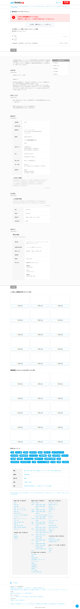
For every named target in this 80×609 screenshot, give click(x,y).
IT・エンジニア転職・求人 (15, 596)
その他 (50, 532)
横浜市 (37, 516)
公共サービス (17, 529)
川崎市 (41, 516)
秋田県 (37, 506)
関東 (50, 455)
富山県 (37, 522)
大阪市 (41, 532)
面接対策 (33, 589)
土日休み (50, 548)
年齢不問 (26, 452)
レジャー (50, 515)
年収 (21, 589)
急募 (32, 556)
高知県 (37, 541)
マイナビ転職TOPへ (15, 582)
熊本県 (37, 545)
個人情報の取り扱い (19, 603)
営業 (20, 6)
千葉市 (42, 515)
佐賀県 (41, 543)
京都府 (41, 529)
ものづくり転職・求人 (25, 596)
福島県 (44, 506)
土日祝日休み (65, 461)
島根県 (41, 534)
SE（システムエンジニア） (58, 452)
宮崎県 (44, 545)
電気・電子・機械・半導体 (19, 522)
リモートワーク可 (44, 485)
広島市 (41, 538)
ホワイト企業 (18, 452)
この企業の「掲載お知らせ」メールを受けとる (40, 24)
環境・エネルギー (52, 529)
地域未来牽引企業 (23, 455)
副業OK (50, 485)
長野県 (44, 518)
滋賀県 (37, 529)
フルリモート (65, 455)
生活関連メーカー (52, 509)
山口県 (41, 536)
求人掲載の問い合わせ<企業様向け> (42, 603)
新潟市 (37, 520)
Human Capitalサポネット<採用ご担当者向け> (57, 603)
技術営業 (13, 458)
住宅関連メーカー (52, 508)
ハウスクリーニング (29, 458)
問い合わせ (32, 603)
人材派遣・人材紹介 (28, 482)
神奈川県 (37, 513)
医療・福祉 (16, 511)
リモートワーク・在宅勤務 (43, 461)
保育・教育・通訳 (18, 513)
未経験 (59, 461)
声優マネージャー (39, 458)
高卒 (50, 551)
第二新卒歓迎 (31, 485)
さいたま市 (38, 515)
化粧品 (59, 458)
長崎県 (44, 543)
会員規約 (12, 603)
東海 (32, 523)
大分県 (41, 545)
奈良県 (41, 530)
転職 (11, 593)
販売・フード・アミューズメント (20, 508)
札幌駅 (25, 478)
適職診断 (25, 589)
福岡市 (41, 548)
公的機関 (50, 530)
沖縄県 (41, 547)
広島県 (37, 536)
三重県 (37, 525)
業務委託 (16, 538)
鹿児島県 (37, 547)
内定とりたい (47, 452)
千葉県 (41, 511)
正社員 (34, 461)
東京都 (44, 511)
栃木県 (41, 509)
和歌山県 (44, 530)
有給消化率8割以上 (35, 557)
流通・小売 (51, 516)
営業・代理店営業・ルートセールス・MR (28, 6)
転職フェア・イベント (46, 589)
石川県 (41, 522)
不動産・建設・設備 (52, 525)
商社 (50, 511)
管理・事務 (16, 506)
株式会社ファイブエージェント (51, 6)
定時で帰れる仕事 (15, 461)
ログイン (59, 2)
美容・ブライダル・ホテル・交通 (20, 509)
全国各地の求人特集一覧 (53, 541)
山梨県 (41, 518)
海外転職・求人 (41, 596)
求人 (15, 593)
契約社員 (16, 536)
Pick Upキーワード (20, 593)
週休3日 (40, 452)
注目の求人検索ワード (25, 461)
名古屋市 (44, 527)
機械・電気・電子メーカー (53, 504)
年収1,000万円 (33, 452)
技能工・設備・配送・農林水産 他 (20, 527)
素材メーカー (51, 506)
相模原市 (44, 516)
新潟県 (37, 518)
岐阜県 (37, 523)
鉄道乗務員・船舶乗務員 (50, 458)
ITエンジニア (17, 520)
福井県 (44, 522)
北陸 (32, 522)
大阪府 (44, 529)
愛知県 (44, 523)
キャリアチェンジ (33, 455)
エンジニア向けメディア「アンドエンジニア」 (60, 589)
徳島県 (37, 540)
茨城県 (37, 509)
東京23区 (46, 515)
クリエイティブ (17, 516)
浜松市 (41, 527)
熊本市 (45, 548)
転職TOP (11, 6)
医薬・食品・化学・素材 (19, 525)
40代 (12, 452)
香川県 (41, 540)
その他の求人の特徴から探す (37, 571)
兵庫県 (37, 530)
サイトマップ (26, 603)
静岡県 (41, 523)
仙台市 (37, 508)
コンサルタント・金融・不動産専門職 (21, 515)
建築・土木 (16, 523)
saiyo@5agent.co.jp (30, 271)
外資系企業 (26, 485)
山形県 (41, 506)
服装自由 (33, 568)
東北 (32, 504)
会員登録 (66, 3)
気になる (20, 305)
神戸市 (47, 532)
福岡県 (37, 543)
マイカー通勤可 (34, 570)
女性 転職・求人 (34, 596)
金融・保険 (51, 522)
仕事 (29, 589)
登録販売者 (20, 458)
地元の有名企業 (15, 455)
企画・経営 (16, 504)
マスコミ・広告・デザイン (53, 520)
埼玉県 (37, 511)
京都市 (37, 532)
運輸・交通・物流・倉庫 (53, 527)
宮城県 (44, 504)
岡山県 (44, 534)
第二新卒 (53, 461)
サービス (50, 513)
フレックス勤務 (37, 485)
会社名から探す (51, 538)
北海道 (25, 474)
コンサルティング (52, 523)
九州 (32, 543)
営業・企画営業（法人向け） (40, 6)
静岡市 (37, 527)
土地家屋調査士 (43, 455)
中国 (32, 534)
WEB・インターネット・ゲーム (20, 518)
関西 (32, 529)
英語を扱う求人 (22, 600)
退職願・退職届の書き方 (15, 589)
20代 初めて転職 (56, 455)
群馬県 (44, 509)
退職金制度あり (34, 566)
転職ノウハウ (39, 589)
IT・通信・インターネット (53, 502)
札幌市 (28, 474)
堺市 (43, 532)
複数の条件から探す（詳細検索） (54, 539)
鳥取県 (37, 534)
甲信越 (33, 518)
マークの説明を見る (47, 188)
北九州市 (37, 548)
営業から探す (16, 6)
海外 (32, 550)
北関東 (33, 509)
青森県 (37, 504)
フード (50, 518)
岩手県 (41, 504)
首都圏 (33, 511)
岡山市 (37, 538)
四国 (32, 540)
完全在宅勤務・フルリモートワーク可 (38, 559)
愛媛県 (44, 540)
